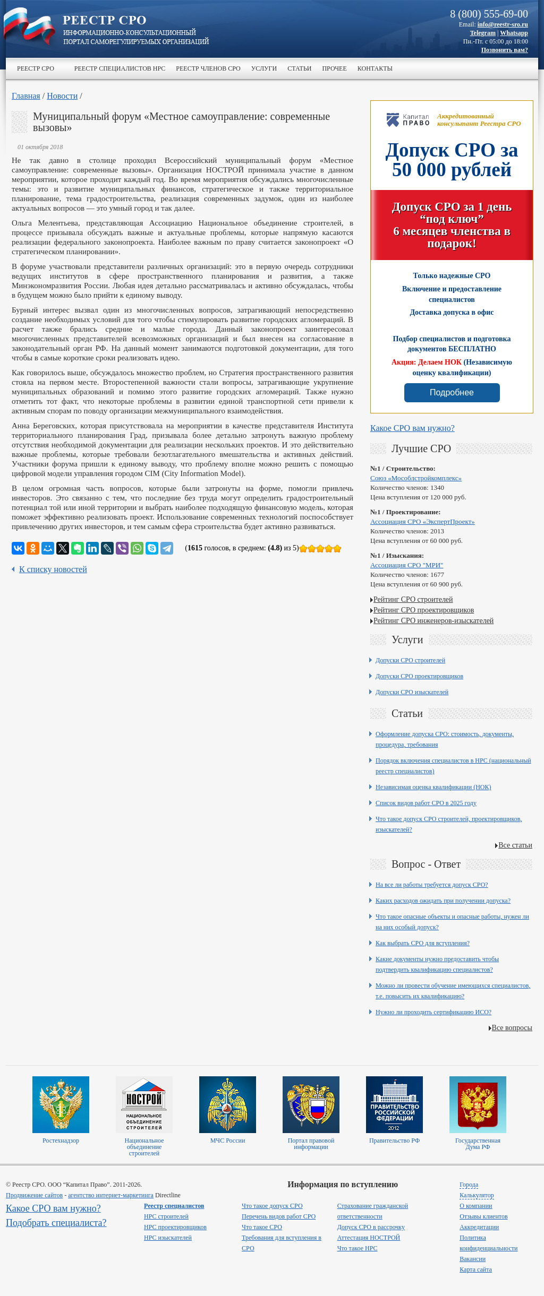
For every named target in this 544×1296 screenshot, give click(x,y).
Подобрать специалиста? (56, 1222)
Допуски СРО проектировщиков (419, 676)
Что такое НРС (357, 1248)
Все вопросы (512, 1028)
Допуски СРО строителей (410, 660)
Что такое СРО (262, 1227)
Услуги (264, 68)
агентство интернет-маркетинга (111, 1195)
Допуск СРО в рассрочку (371, 1227)
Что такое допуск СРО (272, 1205)
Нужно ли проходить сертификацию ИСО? (433, 1012)
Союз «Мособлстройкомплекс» (416, 478)
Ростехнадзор (60, 1140)
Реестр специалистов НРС (119, 68)
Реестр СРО (35, 68)
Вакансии (473, 1259)
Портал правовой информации (311, 1144)
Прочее (334, 68)
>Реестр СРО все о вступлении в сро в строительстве (136, 31)
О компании (476, 1205)
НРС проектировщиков (175, 1227)
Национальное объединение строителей (144, 1147)
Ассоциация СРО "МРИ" (406, 565)
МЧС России (227, 1140)
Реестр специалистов (174, 1205)
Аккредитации (479, 1227)
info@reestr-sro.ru (503, 24)
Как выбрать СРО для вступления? (423, 943)
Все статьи (515, 845)
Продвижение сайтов (34, 1195)
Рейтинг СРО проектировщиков (423, 610)
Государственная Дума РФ (477, 1144)
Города (469, 1184)
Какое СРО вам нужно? (412, 428)
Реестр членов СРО (208, 68)
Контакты (375, 68)
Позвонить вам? (504, 50)
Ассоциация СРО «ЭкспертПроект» (422, 521)
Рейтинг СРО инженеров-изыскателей (433, 621)
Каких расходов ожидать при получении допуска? (443, 900)
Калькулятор (477, 1195)
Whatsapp (514, 33)
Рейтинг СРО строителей (413, 599)
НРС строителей (166, 1216)
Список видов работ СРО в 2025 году (426, 803)
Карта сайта (476, 1269)
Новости (62, 95)
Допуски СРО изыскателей (412, 692)
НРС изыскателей (168, 1237)
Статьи (299, 68)
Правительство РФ (394, 1140)
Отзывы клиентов (483, 1216)
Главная (26, 95)
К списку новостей (53, 569)
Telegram (483, 33)
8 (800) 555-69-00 (489, 14)
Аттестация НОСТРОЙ (369, 1237)
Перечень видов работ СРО (279, 1216)
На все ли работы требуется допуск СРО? (432, 884)
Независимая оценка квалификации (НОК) (433, 787)
